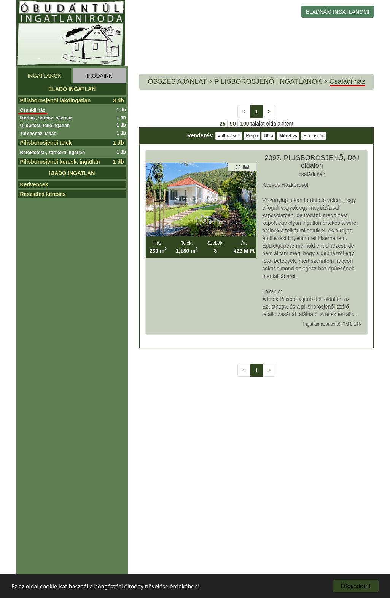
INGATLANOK (44, 76)
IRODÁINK (100, 76)
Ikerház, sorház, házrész (47, 118)
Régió (252, 135)
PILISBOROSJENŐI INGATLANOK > (270, 81)
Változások (229, 135)
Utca (268, 135)
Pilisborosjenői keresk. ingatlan (60, 162)
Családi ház (33, 110)
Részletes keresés (43, 194)
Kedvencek (34, 184)
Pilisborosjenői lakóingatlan (55, 100)
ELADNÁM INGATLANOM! (337, 12)
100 (244, 124)
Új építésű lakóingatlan (46, 125)
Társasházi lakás (39, 133)
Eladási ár (313, 135)
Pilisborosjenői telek (46, 143)
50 (233, 124)
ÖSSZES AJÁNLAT (177, 81)
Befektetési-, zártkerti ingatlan (53, 152)
